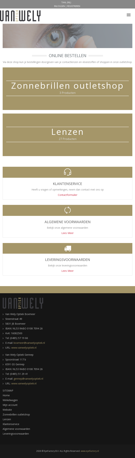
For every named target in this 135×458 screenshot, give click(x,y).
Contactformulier (67, 195)
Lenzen (7, 419)
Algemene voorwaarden (16, 429)
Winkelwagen (10, 400)
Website (7, 409)
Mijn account (10, 405)
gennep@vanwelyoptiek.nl (28, 378)
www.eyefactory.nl (90, 451)
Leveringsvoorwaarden (16, 433)
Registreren (73, 6)
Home (6, 395)
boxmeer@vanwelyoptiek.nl (29, 342)
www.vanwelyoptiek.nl (23, 347)
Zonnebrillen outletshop (16, 414)
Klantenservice (11, 424)
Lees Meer (67, 233)
